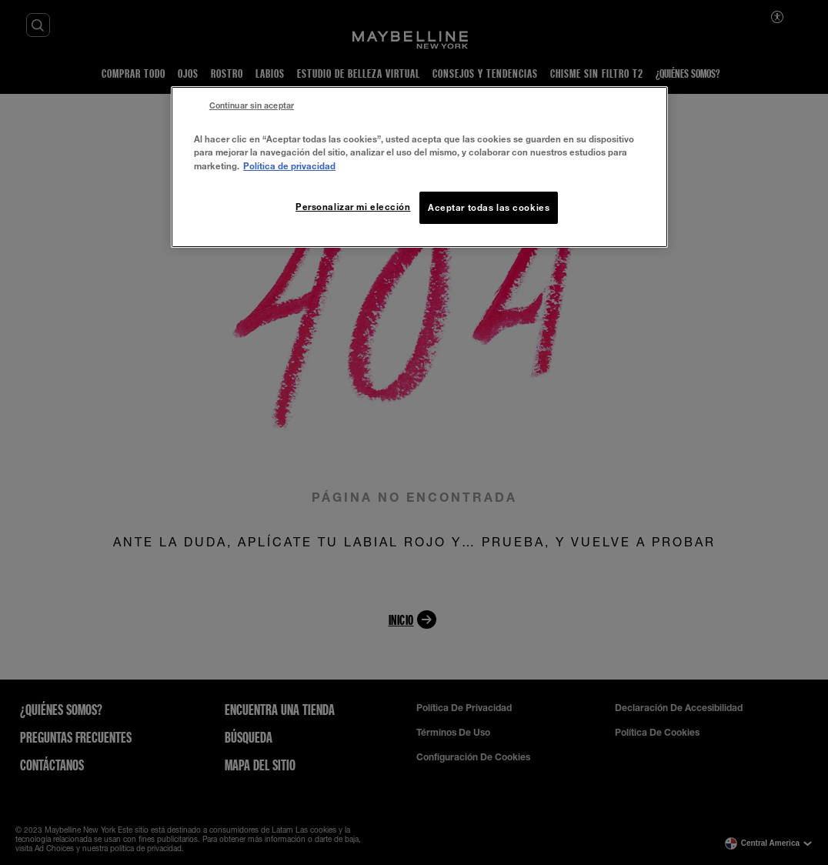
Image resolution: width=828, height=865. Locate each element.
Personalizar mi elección (353, 207)
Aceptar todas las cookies (488, 207)
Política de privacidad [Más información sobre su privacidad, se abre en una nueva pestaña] (289, 166)
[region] (419, 166)
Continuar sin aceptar (251, 105)
